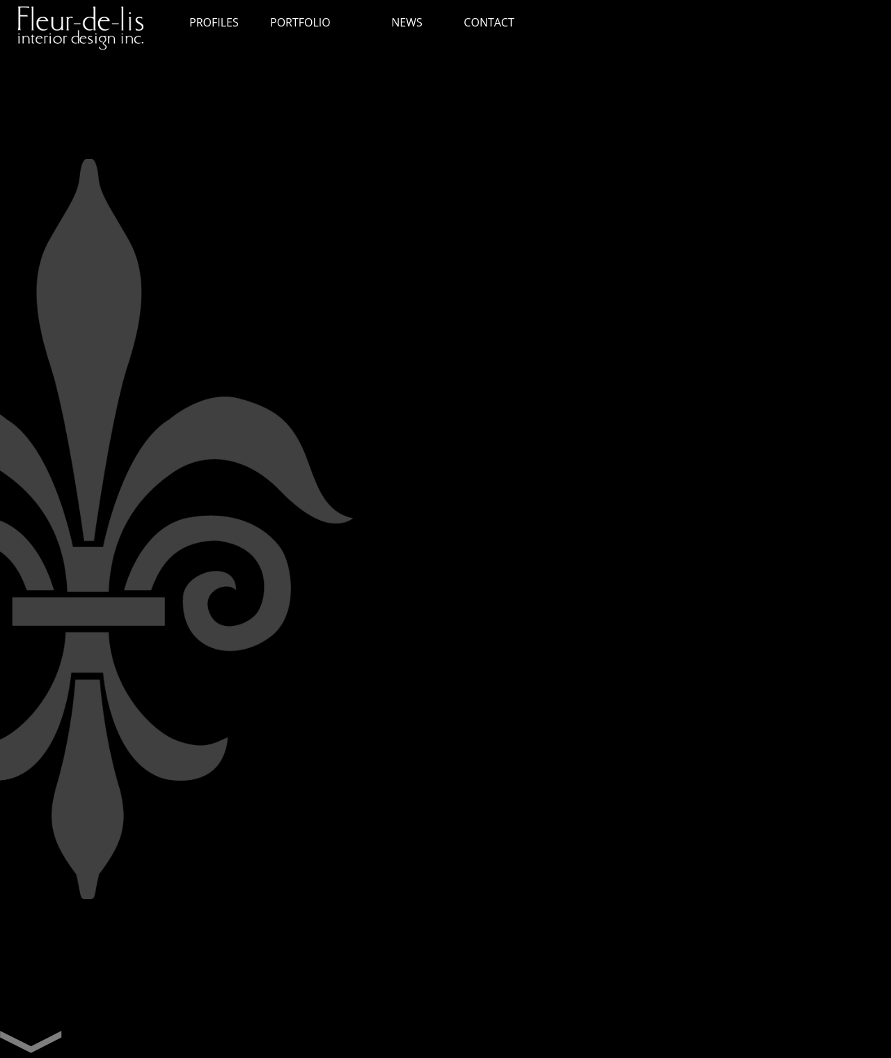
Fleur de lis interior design (87, 31)
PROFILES (214, 22)
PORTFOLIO (300, 22)
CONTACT (489, 22)
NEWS (406, 22)
